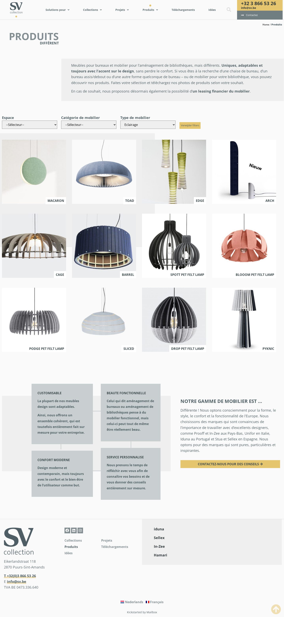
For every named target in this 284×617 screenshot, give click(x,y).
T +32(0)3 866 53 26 (20, 575)
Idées (68, 553)
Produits (71, 547)
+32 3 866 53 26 (258, 3)
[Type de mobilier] (148, 125)
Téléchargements (114, 547)
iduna (159, 529)
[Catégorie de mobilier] (88, 125)
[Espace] (29, 125)
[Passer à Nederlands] (132, 602)
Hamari (160, 555)
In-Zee (159, 546)
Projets (106, 540)
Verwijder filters (190, 125)
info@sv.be (248, 8)
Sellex (159, 538)
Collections (73, 540)
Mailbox (152, 612)
